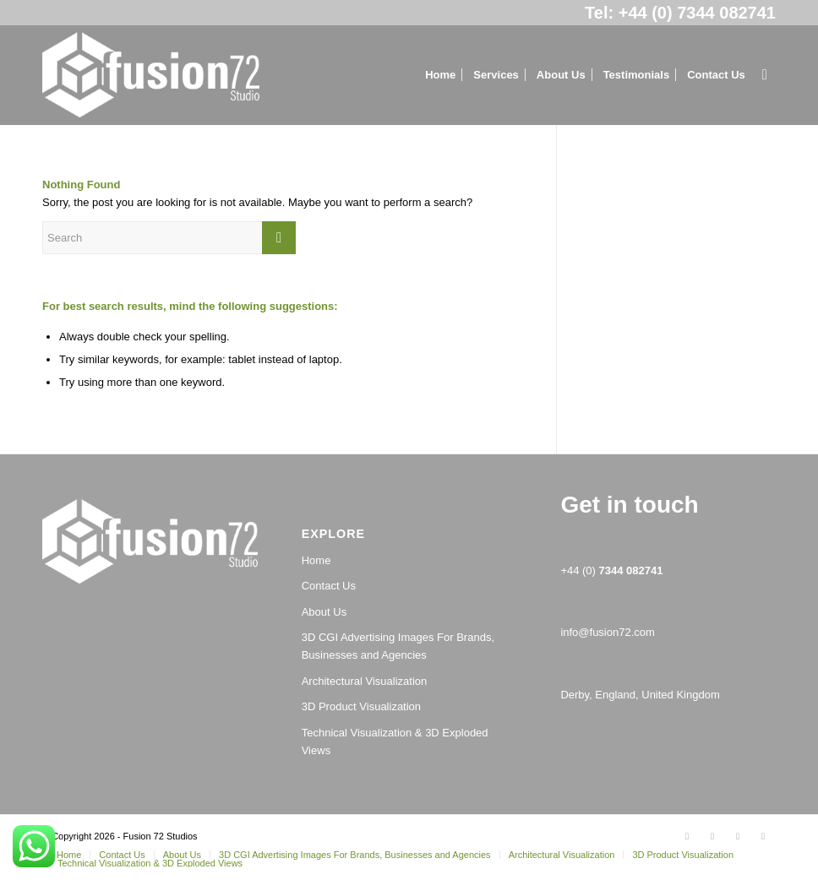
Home (316, 560)
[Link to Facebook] (712, 836)
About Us (324, 612)
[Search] (765, 75)
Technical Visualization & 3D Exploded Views (395, 741)
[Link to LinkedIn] (737, 836)
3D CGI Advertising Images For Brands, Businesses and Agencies (398, 646)
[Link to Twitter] (687, 836)
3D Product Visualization (361, 706)
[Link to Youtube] (763, 836)
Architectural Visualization (365, 681)
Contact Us (329, 585)
